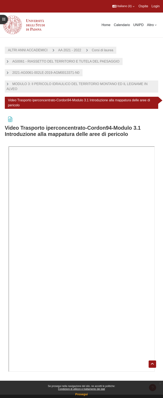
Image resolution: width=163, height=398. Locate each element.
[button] (123, 6)
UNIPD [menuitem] (138, 25)
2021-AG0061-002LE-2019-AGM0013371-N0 (45, 72)
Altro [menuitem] (150, 25)
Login (156, 6)
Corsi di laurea (102, 50)
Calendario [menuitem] (122, 25)
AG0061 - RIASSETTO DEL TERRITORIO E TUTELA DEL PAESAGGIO (65, 61)
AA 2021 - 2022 (69, 50)
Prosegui (81, 394)
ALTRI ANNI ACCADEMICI (28, 50)
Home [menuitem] (106, 25)
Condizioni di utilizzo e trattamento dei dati (81, 389)
